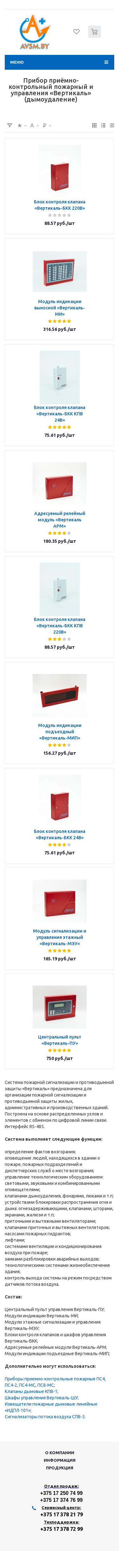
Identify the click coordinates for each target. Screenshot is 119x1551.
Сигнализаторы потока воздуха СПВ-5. (45, 1416)
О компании (59, 1452)
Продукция (59, 1468)
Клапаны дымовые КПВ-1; (31, 1391)
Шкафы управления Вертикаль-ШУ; (42, 1397)
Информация (60, 1460)
